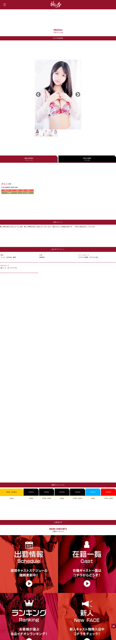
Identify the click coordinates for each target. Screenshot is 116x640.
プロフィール (29, 159)
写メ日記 (87, 159)
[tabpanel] (58, 94)
